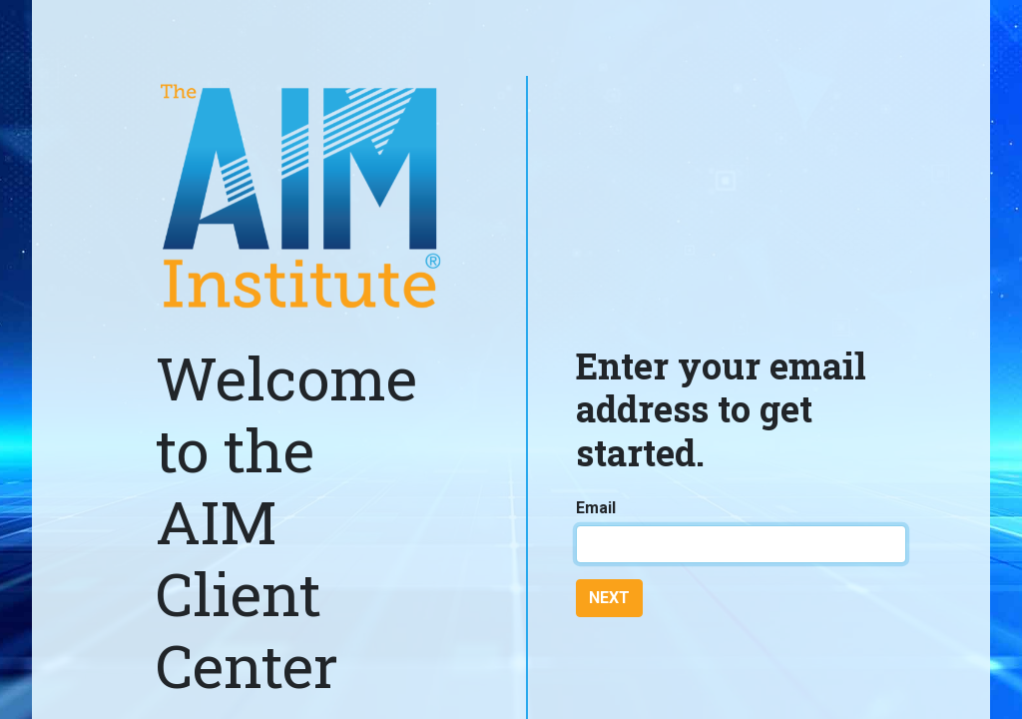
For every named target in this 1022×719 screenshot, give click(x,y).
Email (596, 507)
